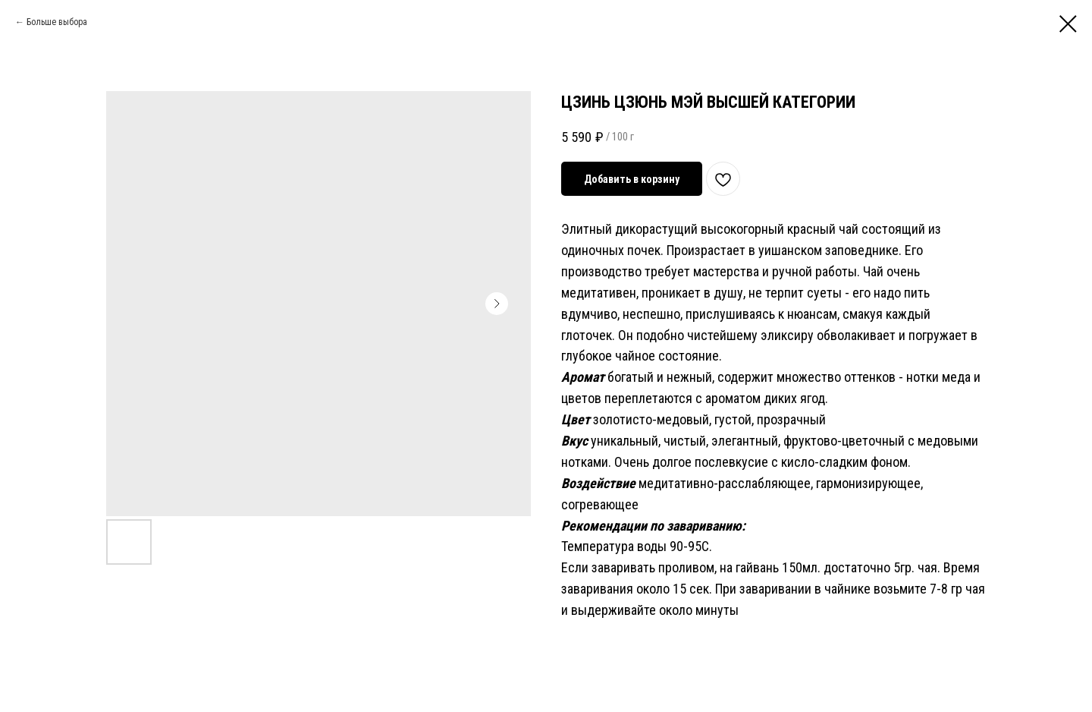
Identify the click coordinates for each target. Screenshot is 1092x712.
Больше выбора (57, 22)
